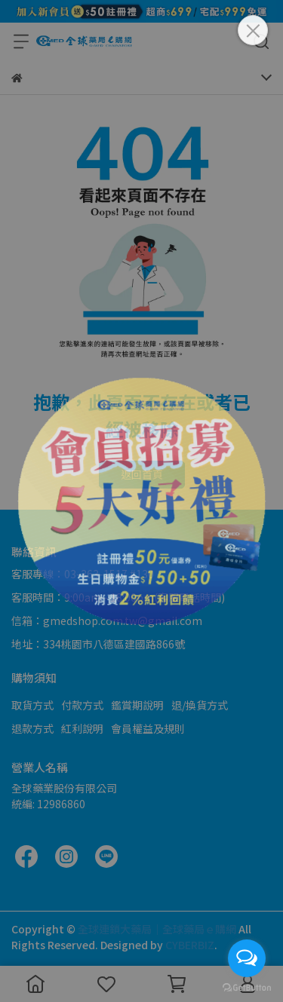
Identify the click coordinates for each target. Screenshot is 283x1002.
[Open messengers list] (247, 958)
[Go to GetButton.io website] (247, 986)
